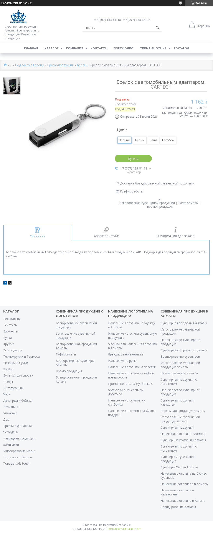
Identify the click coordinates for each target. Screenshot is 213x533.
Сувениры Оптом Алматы (179, 467)
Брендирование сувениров (180, 356)
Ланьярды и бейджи (18, 400)
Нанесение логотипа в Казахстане (177, 492)
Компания (74, 48)
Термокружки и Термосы (21, 356)
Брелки (82, 65)
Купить (133, 158)
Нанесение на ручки (122, 361)
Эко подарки (12, 350)
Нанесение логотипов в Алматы (184, 484)
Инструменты (13, 388)
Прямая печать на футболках (130, 384)
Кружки (8, 344)
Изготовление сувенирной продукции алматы (180, 365)
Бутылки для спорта (18, 375)
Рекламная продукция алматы (183, 411)
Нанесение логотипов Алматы (183, 434)
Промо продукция (69, 371)
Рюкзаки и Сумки (15, 363)
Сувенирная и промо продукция (184, 350)
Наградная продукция (19, 438)
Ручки (7, 338)
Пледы (8, 382)
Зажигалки (11, 445)
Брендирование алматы (178, 507)
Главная (31, 48)
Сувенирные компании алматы (183, 440)
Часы (7, 394)
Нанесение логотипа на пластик (132, 367)
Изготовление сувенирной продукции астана (180, 419)
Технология (12, 319)
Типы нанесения (153, 48)
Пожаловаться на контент (124, 529)
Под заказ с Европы (29, 65)
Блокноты (10, 331)
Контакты (99, 48)
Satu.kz (126, 525)
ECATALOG (181, 48)
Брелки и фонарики (17, 426)
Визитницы (11, 407)
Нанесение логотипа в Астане (183, 500)
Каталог (52, 48)
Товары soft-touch (16, 463)
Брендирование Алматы (126, 354)
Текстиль (10, 325)
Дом (6, 419)
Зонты (8, 369)
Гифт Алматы (66, 354)
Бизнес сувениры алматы (179, 373)
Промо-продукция (60, 65)
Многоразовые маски (19, 451)
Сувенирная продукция (177, 427)
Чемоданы (10, 432)
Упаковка (10, 413)
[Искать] (157, 27)
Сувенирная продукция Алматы (184, 323)
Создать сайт (9, 3)
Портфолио (124, 48)
